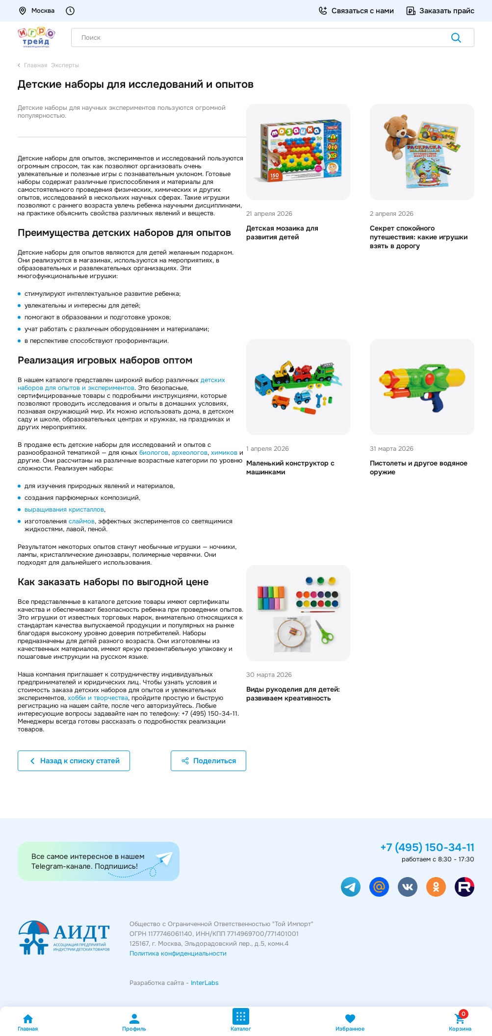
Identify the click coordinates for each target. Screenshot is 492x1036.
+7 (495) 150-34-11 (427, 848)
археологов (189, 452)
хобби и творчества (98, 698)
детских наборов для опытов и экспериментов (121, 384)
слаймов (82, 521)
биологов (153, 452)
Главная (28, 1022)
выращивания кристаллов (64, 509)
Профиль (134, 1022)
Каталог (241, 1020)
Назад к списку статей (74, 761)
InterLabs (205, 983)
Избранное (350, 1022)
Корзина (460, 1022)
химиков (224, 452)
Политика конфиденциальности (178, 953)
